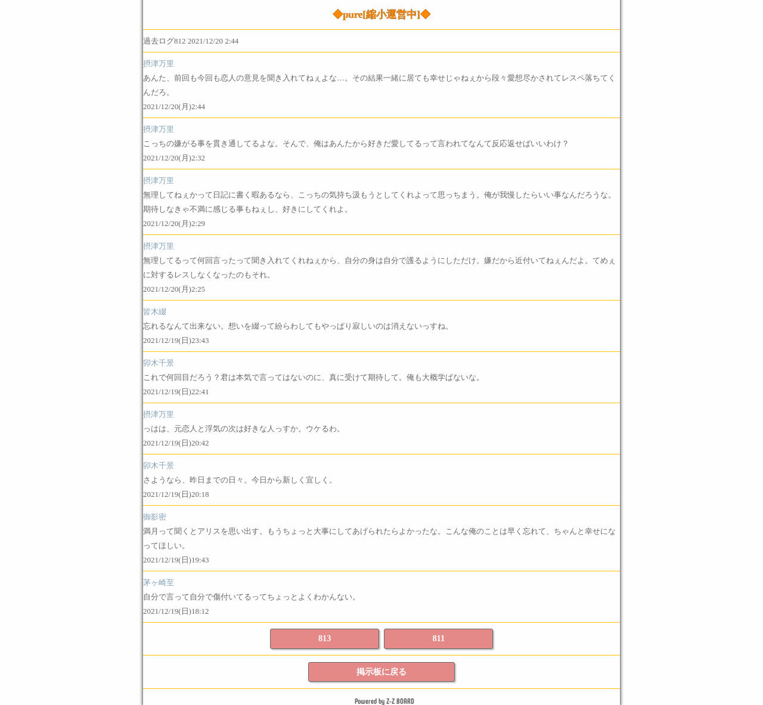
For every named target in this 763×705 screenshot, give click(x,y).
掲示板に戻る (381, 671)
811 (438, 638)
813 (324, 638)
